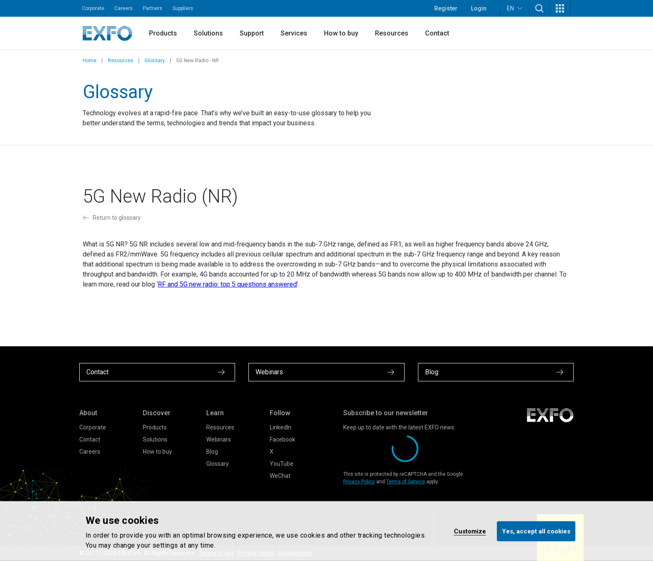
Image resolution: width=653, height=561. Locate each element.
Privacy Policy (359, 482)
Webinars (218, 439)
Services (294, 33)
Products (163, 33)
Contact (437, 33)
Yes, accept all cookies (536, 531)
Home (89, 60)
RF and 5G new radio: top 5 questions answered (227, 284)
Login (478, 8)
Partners (152, 8)
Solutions (208, 33)
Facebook (282, 439)
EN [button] (514, 8)
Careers (123, 8)
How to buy (341, 33)
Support (252, 33)
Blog (212, 451)
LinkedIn (280, 427)
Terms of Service (405, 482)
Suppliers (182, 8)
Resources (391, 33)
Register (446, 8)
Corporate (93, 8)
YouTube (282, 463)
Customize (470, 531)
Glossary (154, 60)
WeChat (280, 475)
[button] (539, 8)
